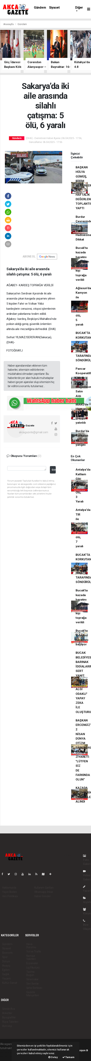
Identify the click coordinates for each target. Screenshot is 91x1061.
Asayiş (6, 965)
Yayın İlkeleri (9, 891)
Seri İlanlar (32, 983)
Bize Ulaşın (87, 924)
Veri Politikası (10, 896)
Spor (5, 957)
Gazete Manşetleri (32, 994)
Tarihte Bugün (30, 973)
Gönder (54, 469)
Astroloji (7, 1026)
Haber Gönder (42, 896)
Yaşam (6, 978)
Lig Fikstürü (33, 967)
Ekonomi (7, 952)
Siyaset (54, 7)
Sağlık (5, 974)
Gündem (40, 7)
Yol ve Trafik (33, 951)
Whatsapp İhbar (43, 891)
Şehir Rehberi (34, 987)
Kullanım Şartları (44, 887)
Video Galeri (87, 875)
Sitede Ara (8, 1008)
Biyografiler (9, 1017)
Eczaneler (32, 963)
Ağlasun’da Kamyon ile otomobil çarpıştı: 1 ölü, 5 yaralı (83, 306)
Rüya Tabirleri (10, 1021)
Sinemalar (32, 979)
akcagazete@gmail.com (33, 432)
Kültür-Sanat (9, 982)
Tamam (68, 1057)
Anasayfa (8, 24)
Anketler (7, 1013)
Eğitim (6, 969)
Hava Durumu (31, 946)
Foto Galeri (87, 859)
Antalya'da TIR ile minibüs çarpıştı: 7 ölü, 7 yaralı (83, 528)
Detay (53, 1057)
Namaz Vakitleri (31, 957)
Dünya (6, 961)
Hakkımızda (9, 887)
